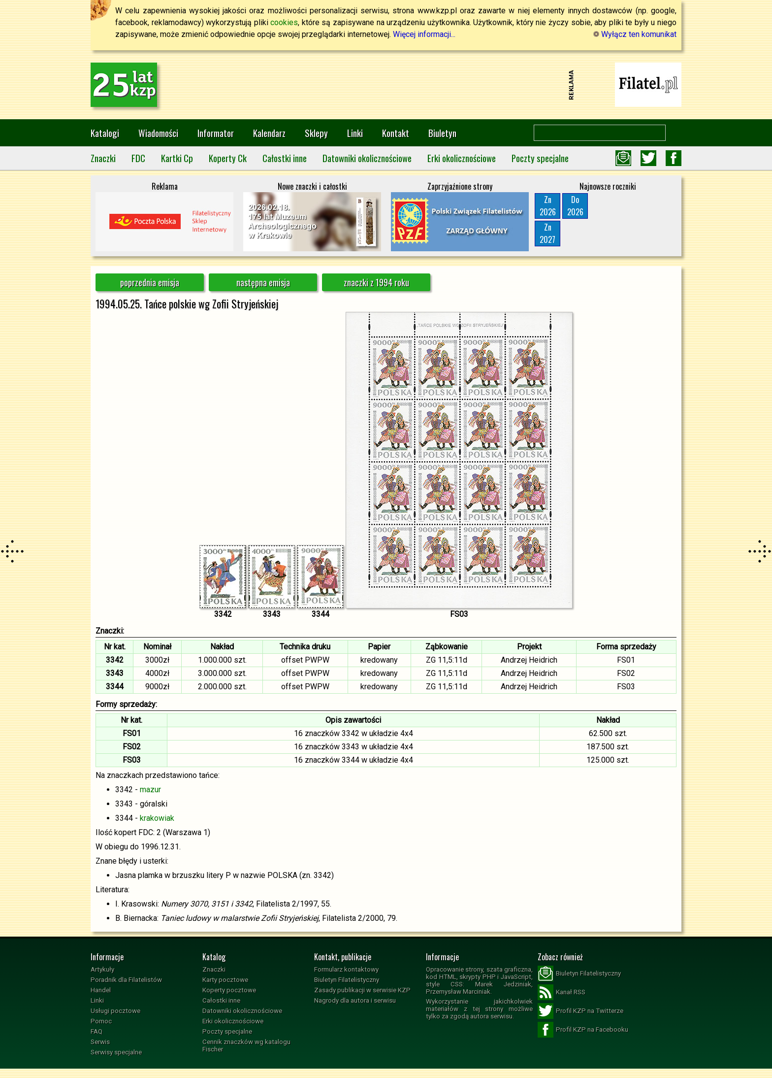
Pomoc (101, 1021)
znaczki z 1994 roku (376, 282)
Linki (355, 132)
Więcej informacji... (424, 34)
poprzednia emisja (149, 282)
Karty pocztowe (225, 979)
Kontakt (395, 132)
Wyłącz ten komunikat (634, 34)
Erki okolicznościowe (461, 158)
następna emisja (263, 282)
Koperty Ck (228, 158)
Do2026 (575, 206)
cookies (284, 22)
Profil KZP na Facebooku (583, 1030)
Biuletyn (442, 132)
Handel (101, 990)
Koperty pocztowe (229, 990)
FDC (138, 158)
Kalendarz (269, 132)
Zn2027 (547, 233)
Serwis (100, 1041)
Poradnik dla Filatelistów (126, 979)
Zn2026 (548, 206)
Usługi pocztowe (115, 1010)
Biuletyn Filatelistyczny (346, 979)
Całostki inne (284, 158)
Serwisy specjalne (116, 1052)
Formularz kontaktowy (346, 969)
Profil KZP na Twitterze (580, 1011)
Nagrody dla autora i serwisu (355, 1000)
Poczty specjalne (540, 158)
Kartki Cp (177, 158)
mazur (150, 789)
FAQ (96, 1031)
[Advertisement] (386, 85)
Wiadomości (158, 132)
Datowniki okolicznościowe (367, 158)
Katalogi (105, 132)
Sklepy (316, 132)
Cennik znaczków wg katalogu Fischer (246, 1045)
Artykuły (102, 969)
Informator (215, 132)
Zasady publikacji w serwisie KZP (362, 990)
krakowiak (157, 818)
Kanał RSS (561, 992)
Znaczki (103, 158)
